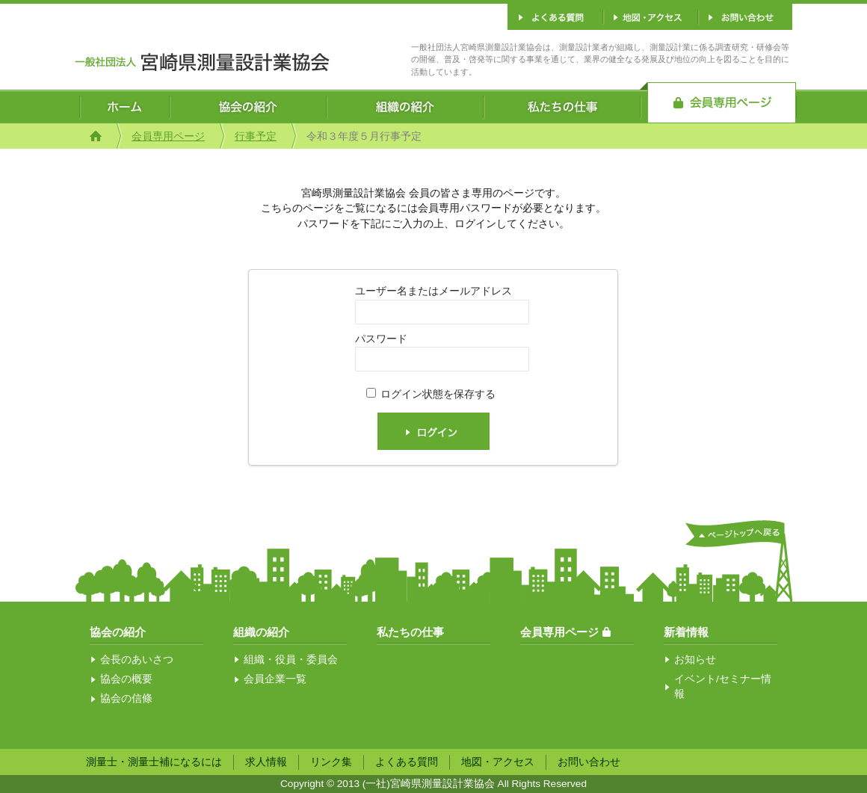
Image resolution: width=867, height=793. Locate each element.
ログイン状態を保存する (438, 394)
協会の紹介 (118, 632)
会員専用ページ (168, 136)
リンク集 (331, 762)
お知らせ (695, 659)
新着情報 (686, 632)
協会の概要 (126, 679)
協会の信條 (126, 698)
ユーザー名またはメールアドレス (433, 291)
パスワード (381, 339)
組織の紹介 (261, 632)
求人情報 (266, 762)
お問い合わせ (589, 762)
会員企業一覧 (275, 679)
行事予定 (256, 136)
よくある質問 (406, 762)
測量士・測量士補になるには (154, 762)
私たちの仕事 (410, 632)
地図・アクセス (497, 762)
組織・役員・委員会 (291, 659)
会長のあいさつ (136, 659)
